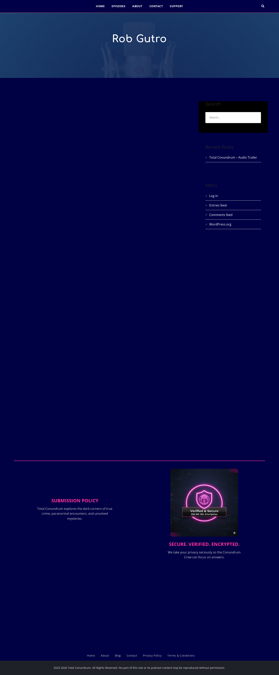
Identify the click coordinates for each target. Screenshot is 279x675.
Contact (156, 6)
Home (100, 6)
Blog (118, 655)
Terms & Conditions (181, 655)
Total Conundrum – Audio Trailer (233, 157)
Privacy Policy (152, 655)
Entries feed (218, 205)
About (137, 6)
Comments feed (220, 215)
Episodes (118, 6)
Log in (213, 196)
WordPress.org (220, 224)
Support (176, 6)
